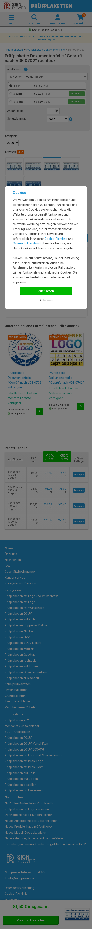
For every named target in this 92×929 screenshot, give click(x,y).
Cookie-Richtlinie (56, 238)
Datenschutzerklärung (28, 243)
